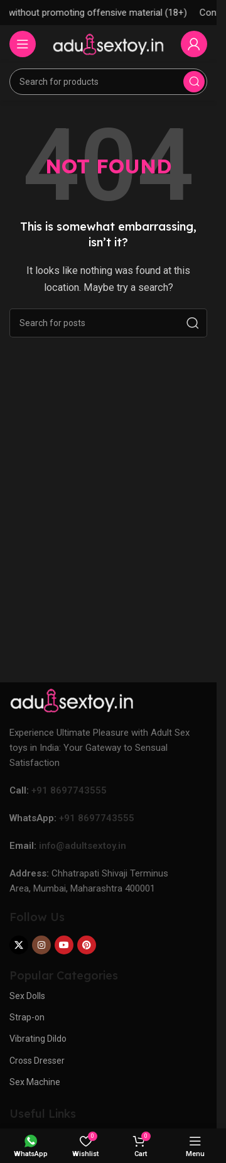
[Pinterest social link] (86, 945)
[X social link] (18, 945)
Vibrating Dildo (38, 1039)
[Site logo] (108, 43)
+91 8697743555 (69, 790)
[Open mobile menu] (22, 44)
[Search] (108, 81)
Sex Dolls (27, 996)
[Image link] (72, 699)
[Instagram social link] (41, 945)
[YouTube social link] (64, 945)
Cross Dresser (37, 1061)
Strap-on (27, 1017)
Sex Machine (34, 1082)
